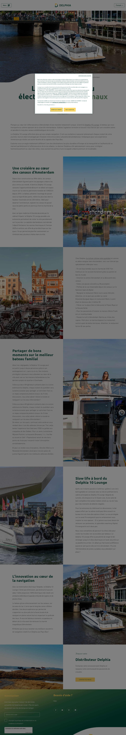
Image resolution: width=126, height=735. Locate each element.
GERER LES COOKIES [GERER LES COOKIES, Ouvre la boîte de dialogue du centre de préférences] (56, 109)
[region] (64, 93)
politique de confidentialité (59, 102)
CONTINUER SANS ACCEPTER (84, 75)
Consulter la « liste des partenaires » (46, 104)
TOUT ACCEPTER (69, 109)
